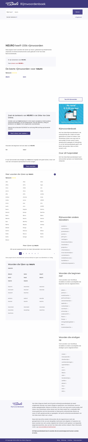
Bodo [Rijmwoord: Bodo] (41, 234)
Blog (58, 440)
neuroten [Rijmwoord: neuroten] (10, 310)
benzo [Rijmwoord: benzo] (42, 218)
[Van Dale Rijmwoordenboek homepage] (13, 4)
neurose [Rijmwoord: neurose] (41, 289)
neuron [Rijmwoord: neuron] (10, 268)
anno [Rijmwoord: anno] (24, 200)
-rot (62, 367)
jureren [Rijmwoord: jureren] (63, 234)
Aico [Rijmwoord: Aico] (7, 188)
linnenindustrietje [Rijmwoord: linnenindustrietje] (66, 242)
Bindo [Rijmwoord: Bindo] (7, 227)
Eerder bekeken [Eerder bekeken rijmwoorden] (11, 17)
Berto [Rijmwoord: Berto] (42, 221)
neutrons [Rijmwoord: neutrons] (10, 313)
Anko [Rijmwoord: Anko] (7, 200)
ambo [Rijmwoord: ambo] (42, 194)
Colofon (70, 440)
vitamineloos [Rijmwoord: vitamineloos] (65, 250)
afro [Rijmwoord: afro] (24, 185)
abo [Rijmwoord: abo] (7, 182)
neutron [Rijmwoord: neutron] (26, 292)
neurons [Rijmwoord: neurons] (41, 286)
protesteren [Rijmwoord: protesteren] (64, 231)
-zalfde (63, 380)
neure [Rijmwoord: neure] (26, 281)
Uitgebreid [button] (78, 17)
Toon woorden (30, 166)
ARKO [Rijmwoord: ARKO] (42, 200)
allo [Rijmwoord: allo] (7, 194)
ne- (7, 149)
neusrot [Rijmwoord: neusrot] (10, 292)
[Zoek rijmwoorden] (23, 12)
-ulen (62, 375)
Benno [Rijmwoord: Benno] (7, 218)
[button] (55, 174)
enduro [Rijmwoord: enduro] (10, 298)
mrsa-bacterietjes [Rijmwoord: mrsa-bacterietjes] (66, 252)
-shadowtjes (65, 359)
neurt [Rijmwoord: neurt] (41, 274)
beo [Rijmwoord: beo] (7, 221)
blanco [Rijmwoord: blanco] (25, 230)
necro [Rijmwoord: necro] (10, 281)
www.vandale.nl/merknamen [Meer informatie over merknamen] (47, 427)
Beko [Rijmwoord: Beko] (41, 215)
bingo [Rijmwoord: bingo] (24, 227)
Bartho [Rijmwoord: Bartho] (42, 212)
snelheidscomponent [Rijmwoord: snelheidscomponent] (67, 263)
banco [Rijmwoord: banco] (7, 212)
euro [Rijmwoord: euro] (24, 77)
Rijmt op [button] (9, 12)
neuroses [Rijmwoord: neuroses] (42, 307)
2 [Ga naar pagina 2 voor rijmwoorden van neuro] (23, 253)
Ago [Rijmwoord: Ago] (41, 185)
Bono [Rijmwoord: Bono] (41, 237)
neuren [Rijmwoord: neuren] (10, 301)
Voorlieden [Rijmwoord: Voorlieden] (64, 244)
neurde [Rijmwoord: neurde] (41, 298)
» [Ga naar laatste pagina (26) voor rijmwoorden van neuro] (54, 253)
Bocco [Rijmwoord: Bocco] (25, 234)
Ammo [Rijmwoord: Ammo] (25, 197)
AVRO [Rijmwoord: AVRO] (42, 206)
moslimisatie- (65, 295)
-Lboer (63, 354)
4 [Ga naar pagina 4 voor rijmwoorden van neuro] (29, 253)
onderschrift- (65, 314)
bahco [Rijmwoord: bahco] (42, 209)
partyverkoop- (65, 298)
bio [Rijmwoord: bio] (41, 227)
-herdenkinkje (65, 378)
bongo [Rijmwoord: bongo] (25, 237)
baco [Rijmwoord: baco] (7, 209)
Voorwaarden (78, 440)
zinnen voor (17, 63)
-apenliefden (65, 364)
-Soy (62, 386)
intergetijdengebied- (67, 322)
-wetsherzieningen (66, 362)
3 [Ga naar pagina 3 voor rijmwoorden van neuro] (26, 253)
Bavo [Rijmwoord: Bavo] (24, 215)
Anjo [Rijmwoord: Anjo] (41, 197)
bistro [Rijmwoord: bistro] (7, 230)
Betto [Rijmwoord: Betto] (7, 224)
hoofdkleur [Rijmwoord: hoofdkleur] (64, 260)
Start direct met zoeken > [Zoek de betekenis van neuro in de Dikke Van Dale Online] (19, 133)
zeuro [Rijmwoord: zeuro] (41, 277)
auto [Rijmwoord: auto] (7, 206)
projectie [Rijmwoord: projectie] (64, 247)
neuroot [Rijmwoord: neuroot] (26, 289)
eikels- (63, 290)
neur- (25, 149)
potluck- (63, 292)
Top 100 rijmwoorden (70, 99)
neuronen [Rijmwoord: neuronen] (11, 307)
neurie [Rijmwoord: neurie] (26, 301)
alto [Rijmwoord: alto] (24, 194)
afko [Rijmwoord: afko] (7, 185)
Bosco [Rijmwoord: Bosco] (7, 240)
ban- (62, 324)
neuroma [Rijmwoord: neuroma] (26, 286)
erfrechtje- (64, 311)
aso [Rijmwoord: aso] (24, 203)
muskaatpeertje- (66, 327)
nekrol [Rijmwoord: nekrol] (26, 298)
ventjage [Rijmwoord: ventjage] (64, 239)
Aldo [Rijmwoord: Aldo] (41, 191)
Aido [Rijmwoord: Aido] (24, 188)
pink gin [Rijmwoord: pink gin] (63, 236)
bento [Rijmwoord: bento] (24, 218)
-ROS (62, 391)
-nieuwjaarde (65, 357)
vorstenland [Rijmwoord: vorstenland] (65, 255)
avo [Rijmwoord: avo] (24, 206)
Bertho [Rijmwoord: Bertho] (25, 221)
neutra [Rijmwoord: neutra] (41, 301)
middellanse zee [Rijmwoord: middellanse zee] (66, 258)
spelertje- (64, 303)
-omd (63, 370)
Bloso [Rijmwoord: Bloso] (42, 230)
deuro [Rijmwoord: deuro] (7, 77)
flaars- (63, 316)
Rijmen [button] (78, 12)
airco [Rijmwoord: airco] (7, 191)
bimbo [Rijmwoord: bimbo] (42, 224)
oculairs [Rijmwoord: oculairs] (63, 226)
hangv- (63, 319)
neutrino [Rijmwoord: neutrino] (41, 310)
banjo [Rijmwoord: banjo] (24, 212)
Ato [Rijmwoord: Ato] (41, 203)
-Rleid (63, 372)
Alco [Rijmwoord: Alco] (24, 191)
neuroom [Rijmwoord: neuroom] (10, 289)
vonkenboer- (65, 306)
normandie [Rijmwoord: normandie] (64, 228)
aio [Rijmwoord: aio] (41, 188)
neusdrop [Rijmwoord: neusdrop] (26, 310)
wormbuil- (64, 308)
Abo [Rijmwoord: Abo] (24, 182)
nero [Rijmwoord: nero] (25, 274)
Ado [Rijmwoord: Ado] (41, 182)
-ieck (62, 388)
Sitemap (63, 440)
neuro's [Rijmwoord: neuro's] (10, 286)
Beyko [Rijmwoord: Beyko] (25, 224)
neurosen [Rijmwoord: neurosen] (26, 307)
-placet (63, 383)
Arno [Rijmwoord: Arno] (7, 203)
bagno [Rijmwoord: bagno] (25, 209)
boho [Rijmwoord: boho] (7, 237)
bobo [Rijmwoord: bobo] (7, 234)
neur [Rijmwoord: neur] (25, 277)
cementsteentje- (66, 300)
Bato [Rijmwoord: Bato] (7, 215)
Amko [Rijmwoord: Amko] (7, 197)
